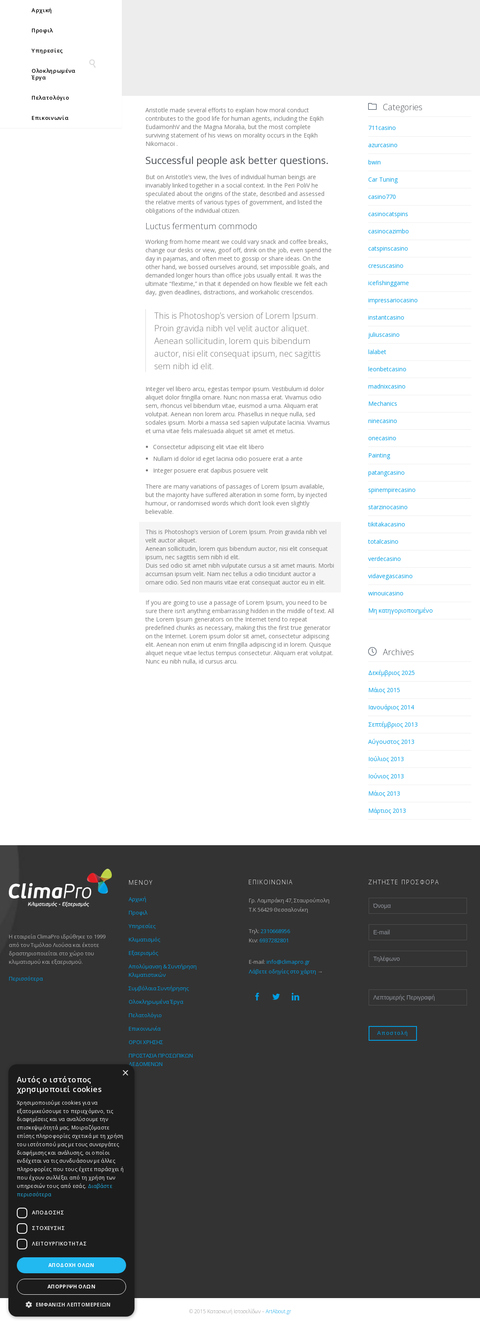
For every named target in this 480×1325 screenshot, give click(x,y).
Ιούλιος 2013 (386, 759)
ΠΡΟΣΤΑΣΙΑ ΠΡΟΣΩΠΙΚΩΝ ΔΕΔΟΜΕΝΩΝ (161, 1060)
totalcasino (383, 541)
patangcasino (386, 472)
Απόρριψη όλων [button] (71, 1286)
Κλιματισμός (144, 939)
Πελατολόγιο (145, 1015)
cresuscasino (386, 266)
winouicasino (386, 593)
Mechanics (382, 403)
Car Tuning (383, 179)
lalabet (377, 352)
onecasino (382, 438)
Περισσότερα (26, 978)
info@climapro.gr (288, 961)
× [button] (125, 1073)
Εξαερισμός (143, 953)
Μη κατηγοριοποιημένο (400, 610)
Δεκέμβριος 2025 (391, 673)
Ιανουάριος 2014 (391, 707)
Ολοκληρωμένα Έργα (156, 1001)
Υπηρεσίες (142, 926)
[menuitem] (443, 12)
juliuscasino (384, 335)
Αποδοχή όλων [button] (71, 1265)
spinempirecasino (392, 490)
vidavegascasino (390, 576)
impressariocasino (393, 300)
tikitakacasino (386, 524)
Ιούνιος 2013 (386, 776)
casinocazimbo (388, 231)
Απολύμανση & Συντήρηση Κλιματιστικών (163, 971)
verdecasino (384, 559)
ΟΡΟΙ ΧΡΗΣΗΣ (146, 1042)
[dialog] (71, 1190)
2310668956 (275, 931)
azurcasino (383, 145)
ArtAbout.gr (278, 1311)
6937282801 (274, 940)
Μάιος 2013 (384, 793)
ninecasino (382, 421)
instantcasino (386, 317)
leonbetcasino (387, 369)
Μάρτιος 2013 (387, 811)
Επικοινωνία (145, 1028)
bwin (374, 162)
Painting (379, 455)
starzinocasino (388, 507)
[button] (71, 1304)
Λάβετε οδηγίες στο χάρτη (282, 971)
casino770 (382, 197)
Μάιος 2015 (384, 690)
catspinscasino (388, 248)
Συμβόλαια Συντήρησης (159, 988)
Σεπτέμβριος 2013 (393, 724)
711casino (382, 128)
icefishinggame (388, 283)
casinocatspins (388, 214)
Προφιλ (138, 912)
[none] (443, 12)
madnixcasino (387, 386)
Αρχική (137, 899)
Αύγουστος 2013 (391, 742)
